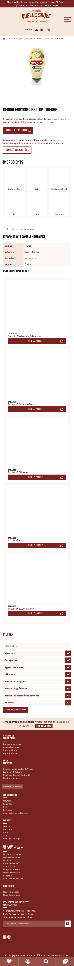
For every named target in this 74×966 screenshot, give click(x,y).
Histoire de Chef (11, 863)
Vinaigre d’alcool (59, 180)
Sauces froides (29, 39)
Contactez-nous (43, 726)
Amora (28, 264)
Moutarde (59, 204)
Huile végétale (14, 180)
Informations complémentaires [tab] (19, 229)
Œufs (14, 204)
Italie (5, 832)
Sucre (37, 204)
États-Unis (8, 829)
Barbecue (7, 809)
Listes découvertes (12, 872)
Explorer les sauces (12, 857)
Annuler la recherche (15, 710)
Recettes (7, 860)
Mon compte (28, 961)
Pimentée (7, 803)
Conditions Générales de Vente (18, 769)
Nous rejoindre (10, 750)
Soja (5, 806)
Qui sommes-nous (12, 744)
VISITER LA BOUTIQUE (17, 149)
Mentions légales (11, 778)
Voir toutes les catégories (15, 813)
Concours (7, 875)
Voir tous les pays (11, 838)
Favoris (9, 961)
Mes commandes (11, 891)
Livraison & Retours (12, 771)
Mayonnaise (30, 258)
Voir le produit (16, 130)
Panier (62, 959)
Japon (6, 835)
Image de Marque (11, 869)
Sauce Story (9, 866)
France (28, 245)
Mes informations (11, 895)
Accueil (9, 39)
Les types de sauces (12, 854)
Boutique (18, 39)
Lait (37, 180)
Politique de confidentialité (16, 775)
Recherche (46, 961)
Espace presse (10, 753)
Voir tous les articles (13, 878)
